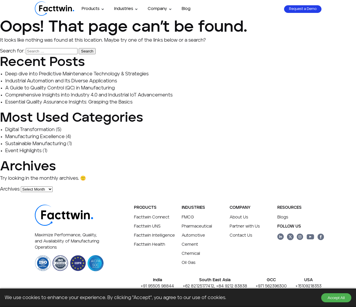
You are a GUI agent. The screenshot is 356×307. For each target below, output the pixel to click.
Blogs (282, 217)
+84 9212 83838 (231, 286)
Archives (10, 189)
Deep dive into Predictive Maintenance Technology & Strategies (77, 74)
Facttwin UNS (147, 226)
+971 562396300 (271, 286)
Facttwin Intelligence (154, 235)
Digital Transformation (30, 130)
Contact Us (241, 235)
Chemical (191, 254)
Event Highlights (23, 151)
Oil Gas (188, 263)
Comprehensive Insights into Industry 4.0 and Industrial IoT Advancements (89, 95)
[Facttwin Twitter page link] (290, 237)
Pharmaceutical (197, 226)
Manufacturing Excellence (35, 137)
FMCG (188, 217)
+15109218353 (308, 286)
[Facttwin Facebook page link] (320, 237)
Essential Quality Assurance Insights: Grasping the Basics (69, 102)
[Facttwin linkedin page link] (280, 237)
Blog (186, 9)
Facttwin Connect (151, 217)
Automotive (193, 235)
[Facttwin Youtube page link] (310, 237)
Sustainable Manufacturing (35, 144)
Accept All (336, 298)
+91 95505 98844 (157, 286)
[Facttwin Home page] (54, 14)
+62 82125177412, (199, 286)
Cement (190, 244)
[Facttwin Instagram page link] (300, 237)
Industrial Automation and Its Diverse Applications (61, 81)
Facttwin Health (149, 244)
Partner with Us (245, 226)
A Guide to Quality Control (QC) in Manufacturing (60, 88)
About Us (239, 217)
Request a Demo (303, 9)
